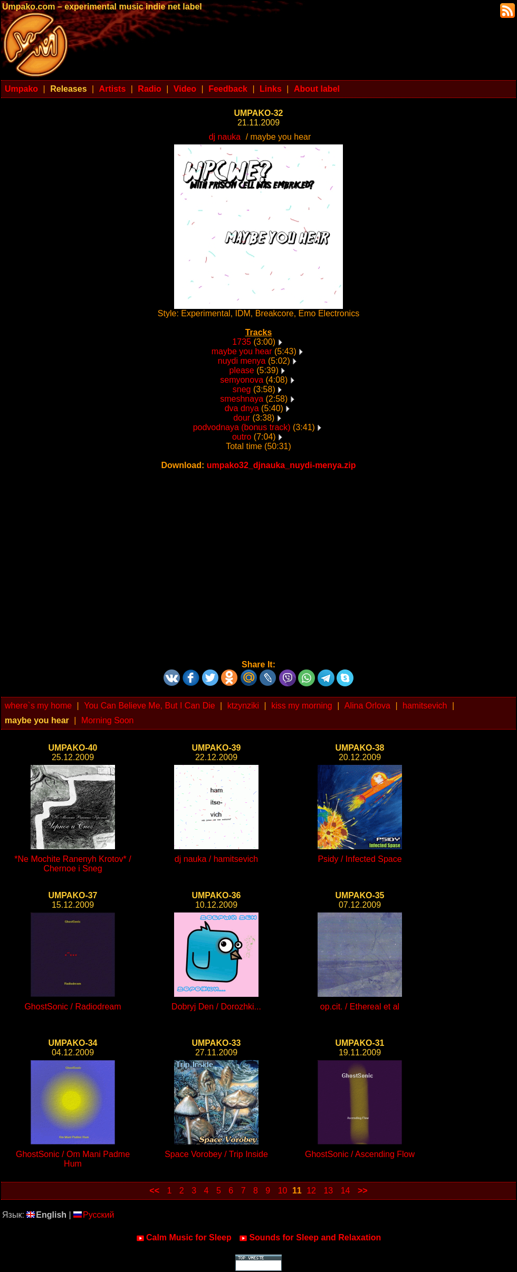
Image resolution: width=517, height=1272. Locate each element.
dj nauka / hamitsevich (216, 859)
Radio (149, 88)
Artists (112, 88)
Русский (93, 1214)
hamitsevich (425, 705)
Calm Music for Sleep (184, 1237)
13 (328, 1190)
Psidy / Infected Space (359, 859)
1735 (241, 341)
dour (241, 417)
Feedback (227, 88)
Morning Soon (107, 720)
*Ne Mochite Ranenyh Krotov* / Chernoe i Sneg (72, 864)
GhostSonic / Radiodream (72, 1006)
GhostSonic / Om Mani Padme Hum (73, 1159)
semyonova (241, 379)
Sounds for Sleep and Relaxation (310, 1237)
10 (283, 1190)
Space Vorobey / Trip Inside (216, 1154)
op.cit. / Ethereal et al (359, 1006)
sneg (242, 389)
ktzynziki (243, 705)
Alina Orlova (367, 705)
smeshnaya (241, 398)
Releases (68, 88)
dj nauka (225, 136)
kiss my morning (301, 705)
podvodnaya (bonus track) (242, 427)
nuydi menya (242, 360)
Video (185, 88)
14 (345, 1190)
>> (363, 1190)
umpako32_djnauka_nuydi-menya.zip (281, 465)
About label (317, 88)
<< (154, 1190)
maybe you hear (242, 351)
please (241, 370)
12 (311, 1190)
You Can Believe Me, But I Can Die (149, 705)
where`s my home (38, 705)
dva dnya (242, 408)
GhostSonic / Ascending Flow (360, 1154)
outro (241, 436)
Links (271, 88)
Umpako (21, 88)
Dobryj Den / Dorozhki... (216, 1006)
